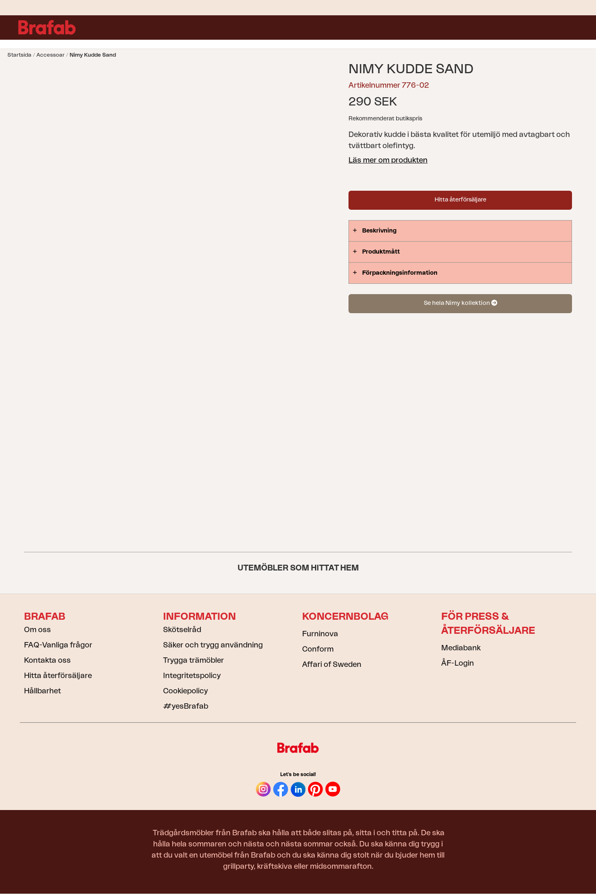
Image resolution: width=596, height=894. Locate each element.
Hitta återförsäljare (460, 200)
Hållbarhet (42, 691)
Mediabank (461, 648)
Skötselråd (182, 629)
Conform (318, 649)
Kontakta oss (47, 660)
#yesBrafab (185, 706)
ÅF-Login (457, 663)
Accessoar (50, 55)
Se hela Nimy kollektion (460, 303)
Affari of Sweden (331, 664)
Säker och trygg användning (213, 645)
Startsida (19, 55)
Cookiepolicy (185, 691)
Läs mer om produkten (388, 160)
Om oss (37, 629)
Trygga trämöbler (193, 660)
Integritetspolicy (192, 675)
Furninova (320, 634)
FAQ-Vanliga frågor (58, 645)
